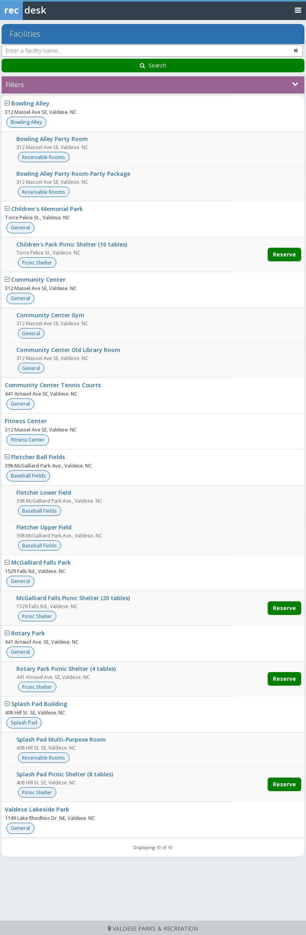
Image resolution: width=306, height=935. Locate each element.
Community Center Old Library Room (68, 350)
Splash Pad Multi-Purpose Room (61, 739)
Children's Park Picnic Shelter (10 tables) (71, 244)
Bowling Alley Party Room (52, 139)
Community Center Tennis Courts (53, 385)
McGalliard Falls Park (41, 562)
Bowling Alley (30, 103)
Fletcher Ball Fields (38, 457)
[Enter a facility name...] (152, 51)
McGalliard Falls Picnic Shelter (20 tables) (73, 598)
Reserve (284, 254)
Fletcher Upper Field (44, 527)
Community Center (38, 279)
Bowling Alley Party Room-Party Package (73, 173)
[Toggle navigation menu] (298, 10)
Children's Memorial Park (47, 209)
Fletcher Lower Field (43, 492)
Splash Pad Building (39, 704)
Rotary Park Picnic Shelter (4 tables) (66, 668)
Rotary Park (28, 633)
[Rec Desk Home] (44, 10)
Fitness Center (26, 421)
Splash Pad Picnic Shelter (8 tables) (64, 774)
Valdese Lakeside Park (37, 809)
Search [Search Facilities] (153, 65)
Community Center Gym (50, 315)
